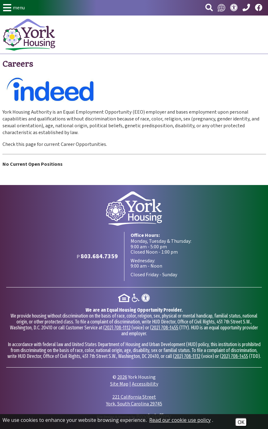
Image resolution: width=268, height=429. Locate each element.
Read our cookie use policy (180, 420)
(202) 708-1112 (117, 328)
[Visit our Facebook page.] (258, 8)
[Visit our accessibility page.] (234, 8)
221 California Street (134, 400)
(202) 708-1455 (164, 328)
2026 (122, 377)
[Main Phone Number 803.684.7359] (246, 8)
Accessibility (145, 384)
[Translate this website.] (221, 7)
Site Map (119, 384)
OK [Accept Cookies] (241, 422)
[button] (14, 7)
